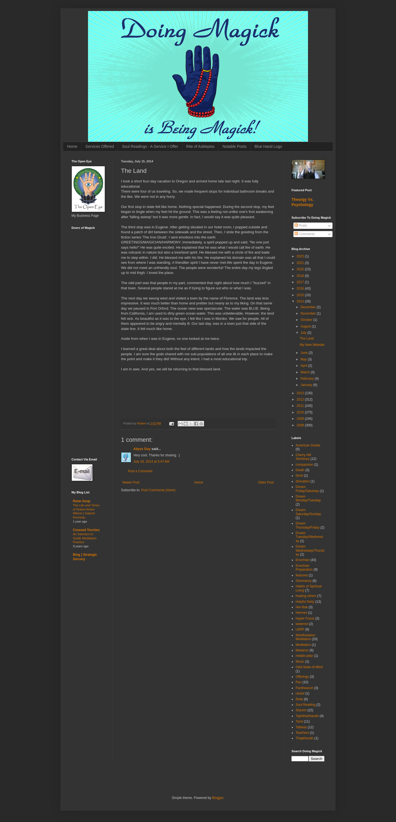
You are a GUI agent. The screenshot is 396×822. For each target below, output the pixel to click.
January (307, 385)
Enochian (302, 560)
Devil (299, 475)
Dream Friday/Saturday (307, 489)
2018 (301, 276)
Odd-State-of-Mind (309, 667)
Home (72, 146)
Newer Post (130, 482)
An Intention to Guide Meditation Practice (85, 538)
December (309, 307)
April (304, 366)
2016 (301, 288)
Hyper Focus (305, 618)
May (304, 359)
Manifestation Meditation (305, 637)
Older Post (266, 482)
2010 (301, 412)
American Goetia (308, 445)
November (309, 313)
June (305, 353)
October (307, 320)
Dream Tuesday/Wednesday (309, 537)
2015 (301, 295)
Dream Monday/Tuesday (308, 498)
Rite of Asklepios (200, 146)
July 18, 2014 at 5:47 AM (151, 461)
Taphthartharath (307, 716)
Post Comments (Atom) (158, 490)
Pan (298, 682)
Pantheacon (304, 688)
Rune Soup (81, 501)
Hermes (301, 613)
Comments (305, 234)
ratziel (300, 693)
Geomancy (304, 581)
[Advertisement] (88, 365)
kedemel (302, 624)
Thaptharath (305, 738)
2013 (301, 393)
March (306, 372)
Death (300, 470)
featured (302, 575)
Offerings (302, 677)
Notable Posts (234, 146)
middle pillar (304, 656)
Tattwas (301, 727)
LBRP (300, 629)
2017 (301, 282)
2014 (301, 301)
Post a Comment (140, 471)
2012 (301, 399)
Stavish (301, 710)
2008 (301, 425)
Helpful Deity (305, 602)
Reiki (299, 699)
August (306, 326)
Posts (301, 225)
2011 (301, 406)
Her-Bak (302, 607)
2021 (301, 263)
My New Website (312, 345)
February (308, 379)
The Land (307, 338)
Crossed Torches (86, 530)
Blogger (217, 798)
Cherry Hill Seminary (303, 457)
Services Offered (99, 146)
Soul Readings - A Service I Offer (150, 146)
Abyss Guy (142, 449)
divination (303, 481)
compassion (304, 464)
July (304, 333)
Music (300, 661)
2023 (301, 256)
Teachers (302, 733)
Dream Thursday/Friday (308, 525)
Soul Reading (305, 705)
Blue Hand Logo (268, 146)
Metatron (302, 650)
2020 (301, 269)
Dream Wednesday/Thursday (310, 550)
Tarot (299, 721)
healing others (306, 596)
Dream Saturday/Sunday (308, 512)
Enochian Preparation (304, 567)
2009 (301, 419)
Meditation (303, 645)
